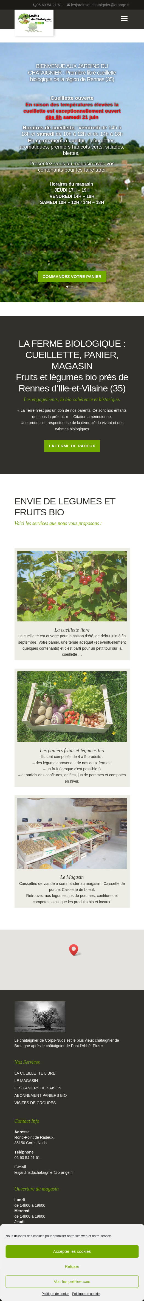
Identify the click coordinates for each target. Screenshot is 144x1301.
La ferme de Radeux (72, 446)
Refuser (72, 1266)
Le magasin (26, 1080)
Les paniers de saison (38, 1088)
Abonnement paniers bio (41, 1095)
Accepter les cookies (72, 1251)
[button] (75, 950)
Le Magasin (72, 877)
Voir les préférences (72, 1281)
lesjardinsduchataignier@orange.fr (44, 1172)
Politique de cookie (55, 1294)
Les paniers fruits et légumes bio (72, 750)
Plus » (98, 1046)
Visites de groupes (35, 1103)
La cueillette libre (72, 630)
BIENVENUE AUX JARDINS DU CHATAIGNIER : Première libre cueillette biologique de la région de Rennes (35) (72, 83)
